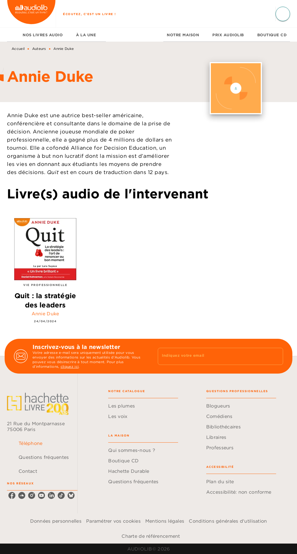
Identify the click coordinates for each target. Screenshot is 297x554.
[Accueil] (31, 14)
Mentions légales (164, 521)
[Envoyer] (276, 356)
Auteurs (39, 48)
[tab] (13, 35)
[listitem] (12, 495)
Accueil (18, 48)
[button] (143, 406)
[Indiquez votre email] (213, 356)
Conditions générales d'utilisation (228, 521)
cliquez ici (70, 366)
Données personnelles (56, 521)
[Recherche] (283, 14)
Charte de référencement (151, 536)
